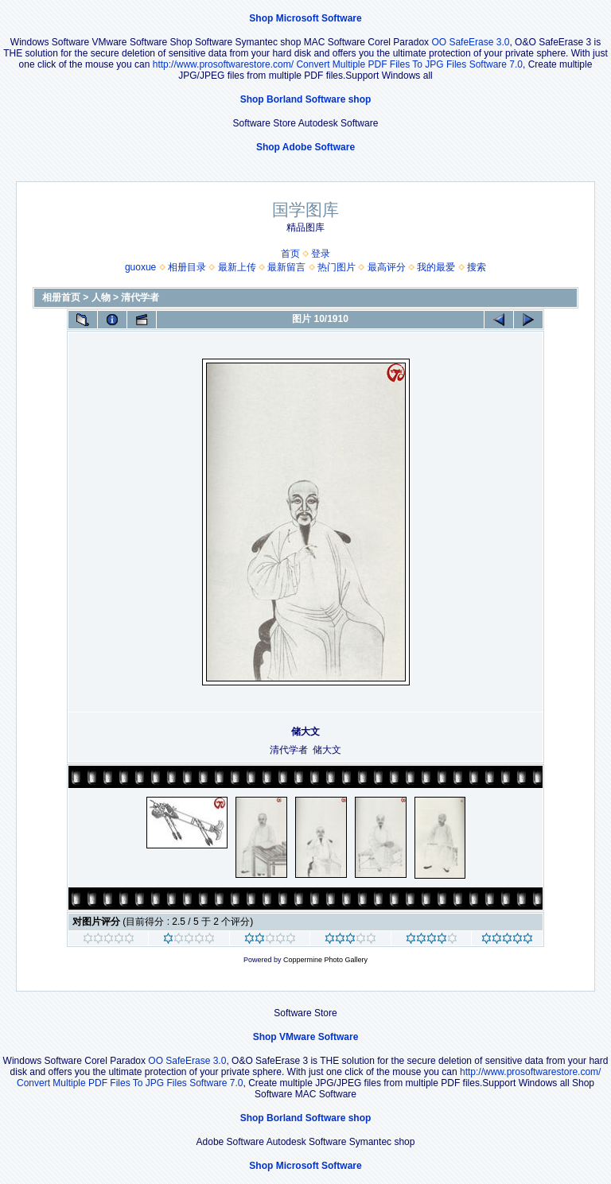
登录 (320, 253)
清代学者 (140, 297)
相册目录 (187, 267)
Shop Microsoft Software (305, 18)
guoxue (140, 267)
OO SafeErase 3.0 (470, 42)
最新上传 (237, 267)
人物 (101, 297)
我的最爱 (436, 267)
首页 (290, 253)
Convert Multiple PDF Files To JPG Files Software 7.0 (409, 64)
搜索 (476, 267)
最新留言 (286, 267)
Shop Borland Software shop (306, 99)
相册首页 (61, 297)
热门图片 (336, 267)
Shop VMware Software (306, 1036)
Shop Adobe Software (305, 147)
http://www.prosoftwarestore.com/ (223, 64)
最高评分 (387, 267)
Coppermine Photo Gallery (325, 960)
